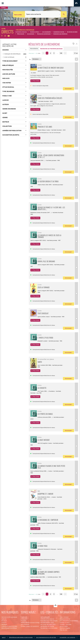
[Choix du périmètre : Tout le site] (19, 14)
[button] (77, 3)
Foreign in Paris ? (65, 622)
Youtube (23, 620)
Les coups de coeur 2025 (48, 624)
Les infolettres (25, 624)
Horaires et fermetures (47, 619)
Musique (4, 620)
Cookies (62, 624)
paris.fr (4, 637)
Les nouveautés (45, 617)
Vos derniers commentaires (48, 628)
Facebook (24, 617)
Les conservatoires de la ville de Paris (46, 637)
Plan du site (63, 630)
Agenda (3, 619)
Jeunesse (4, 624)
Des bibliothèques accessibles (69, 620)
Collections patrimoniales (9, 626)
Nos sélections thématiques (48, 620)
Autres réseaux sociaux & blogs (30, 622)
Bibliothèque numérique (9, 628)
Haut (55, 605)
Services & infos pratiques (9, 617)
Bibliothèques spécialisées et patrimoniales (21, 637)
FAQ (61, 617)
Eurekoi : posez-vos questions (30, 626)
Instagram (24, 619)
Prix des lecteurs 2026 (47, 622)
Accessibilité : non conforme (67, 637)
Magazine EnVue (65, 619)
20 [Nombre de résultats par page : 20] (75, 53)
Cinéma (3, 622)
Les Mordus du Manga (47, 626)
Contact (66, 617)
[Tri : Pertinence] (37, 59)
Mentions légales (65, 628)
